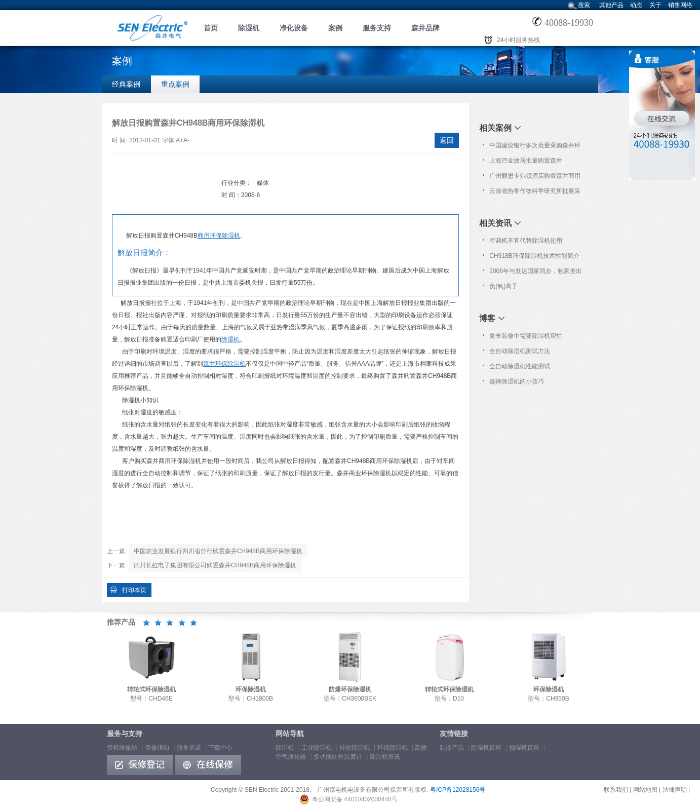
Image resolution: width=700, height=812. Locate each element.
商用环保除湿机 (219, 235)
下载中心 (220, 747)
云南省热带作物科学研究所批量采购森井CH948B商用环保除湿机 (534, 193)
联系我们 (616, 789)
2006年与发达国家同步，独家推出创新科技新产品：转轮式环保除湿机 (535, 273)
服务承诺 (189, 747)
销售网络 (680, 5)
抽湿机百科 (524, 747)
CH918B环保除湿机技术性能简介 (534, 255)
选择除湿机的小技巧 (516, 381)
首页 (211, 28)
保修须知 (157, 747)
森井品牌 (425, 28)
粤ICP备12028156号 (457, 789)
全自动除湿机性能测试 (519, 366)
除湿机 (248, 28)
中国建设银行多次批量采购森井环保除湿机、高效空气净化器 (534, 147)
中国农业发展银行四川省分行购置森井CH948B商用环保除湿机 (218, 551)
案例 (335, 28)
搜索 (584, 5)
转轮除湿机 (354, 747)
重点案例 (175, 84)
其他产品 (611, 5)
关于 (655, 5)
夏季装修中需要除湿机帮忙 (525, 335)
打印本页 (134, 590)
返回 (447, 140)
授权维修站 (122, 747)
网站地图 (645, 789)
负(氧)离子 (503, 286)
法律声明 (675, 789)
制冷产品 (452, 747)
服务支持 (377, 28)
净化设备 (294, 28)
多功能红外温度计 (338, 756)
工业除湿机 (316, 747)
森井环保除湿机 (224, 363)
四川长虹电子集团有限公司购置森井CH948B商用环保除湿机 (215, 565)
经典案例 (126, 84)
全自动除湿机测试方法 (519, 351)
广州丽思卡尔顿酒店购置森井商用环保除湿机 (534, 177)
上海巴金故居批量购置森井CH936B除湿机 (525, 162)
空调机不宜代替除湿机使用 (525, 240)
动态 (636, 5)
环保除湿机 (392, 747)
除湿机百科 (486, 747)
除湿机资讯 (385, 756)
